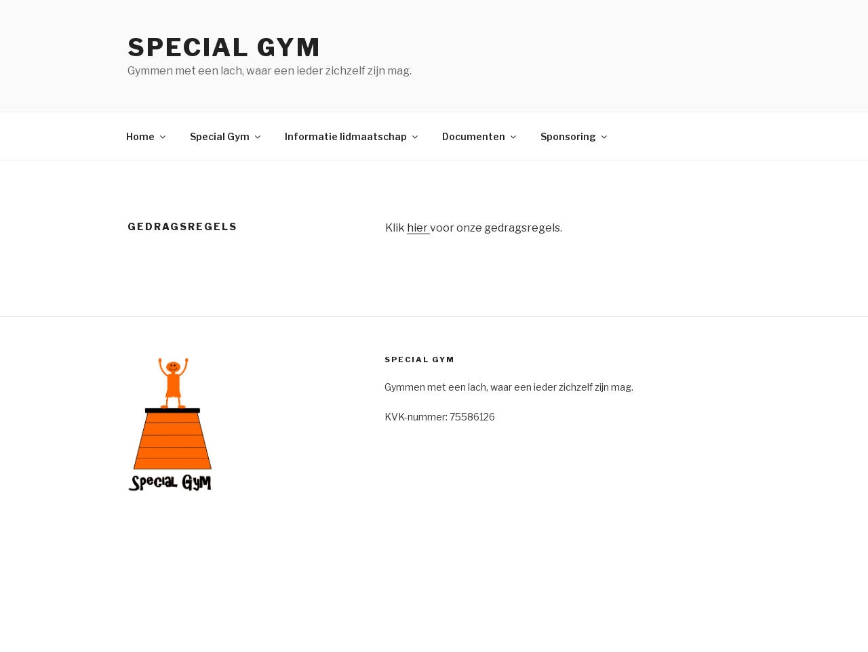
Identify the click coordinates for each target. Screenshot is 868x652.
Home (146, 136)
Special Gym (224, 47)
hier (418, 227)
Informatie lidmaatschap (352, 136)
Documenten (480, 136)
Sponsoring (574, 136)
